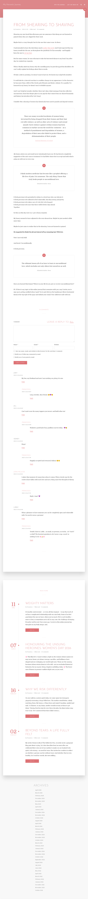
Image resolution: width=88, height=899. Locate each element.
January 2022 (39, 882)
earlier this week (48, 48)
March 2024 (38, 826)
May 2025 (38, 804)
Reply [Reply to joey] (23, 382)
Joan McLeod (19, 472)
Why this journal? (59, 4)
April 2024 (38, 823)
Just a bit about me (72, 4)
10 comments (40, 29)
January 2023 (39, 848)
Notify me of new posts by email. (24, 357)
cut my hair (28, 53)
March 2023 (38, 843)
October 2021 (39, 890)
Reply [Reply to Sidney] (23, 447)
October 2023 (39, 840)
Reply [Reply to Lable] (23, 518)
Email (36, 344)
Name (16, 344)
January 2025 (39, 809)
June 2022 (38, 868)
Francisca (18, 29)
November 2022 (40, 854)
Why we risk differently (46, 689)
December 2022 (40, 851)
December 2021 (39, 884)
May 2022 (38, 870)
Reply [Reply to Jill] (23, 415)
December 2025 (40, 798)
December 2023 (40, 834)
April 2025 (38, 806)
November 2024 (40, 815)
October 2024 (39, 818)
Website (56, 344)
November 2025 (40, 801)
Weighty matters (39, 603)
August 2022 (38, 862)
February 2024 (39, 829)
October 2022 (39, 857)
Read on (32, 630)
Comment (16, 321)
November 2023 (40, 837)
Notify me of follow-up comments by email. (28, 354)
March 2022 (38, 876)
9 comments (44, 738)
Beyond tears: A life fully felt (47, 732)
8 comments (44, 607)
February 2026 (39, 795)
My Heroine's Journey (12, 5)
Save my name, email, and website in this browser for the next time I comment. (39, 351)
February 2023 (39, 845)
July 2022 (38, 865)
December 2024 (39, 812)
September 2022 (40, 859)
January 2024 (39, 832)
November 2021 (39, 887)
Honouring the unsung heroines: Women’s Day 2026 (48, 646)
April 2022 (38, 873)
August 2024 (38, 820)
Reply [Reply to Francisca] (31, 398)
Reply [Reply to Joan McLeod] (23, 483)
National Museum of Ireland (44, 140)
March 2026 (38, 793)
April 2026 (38, 790)
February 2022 (39, 879)
